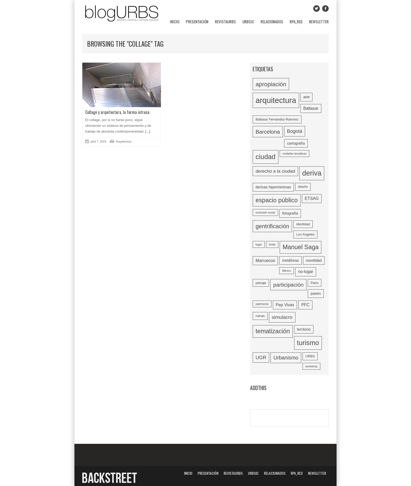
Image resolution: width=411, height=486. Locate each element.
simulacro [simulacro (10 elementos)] (282, 317)
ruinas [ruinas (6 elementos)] (260, 316)
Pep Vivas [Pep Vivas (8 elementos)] (285, 305)
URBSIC (248, 21)
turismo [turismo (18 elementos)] (308, 342)
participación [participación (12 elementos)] (288, 285)
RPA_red (296, 21)
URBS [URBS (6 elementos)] (310, 356)
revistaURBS (225, 21)
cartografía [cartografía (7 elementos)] (296, 143)
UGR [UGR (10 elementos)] (261, 357)
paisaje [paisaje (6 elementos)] (261, 283)
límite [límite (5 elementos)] (272, 244)
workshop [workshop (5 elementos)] (311, 366)
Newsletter (319, 21)
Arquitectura (123, 141)
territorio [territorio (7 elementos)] (304, 329)
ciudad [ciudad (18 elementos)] (265, 156)
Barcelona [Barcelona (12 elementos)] (268, 132)
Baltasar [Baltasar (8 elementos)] (310, 108)
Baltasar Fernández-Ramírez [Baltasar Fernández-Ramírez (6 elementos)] (277, 119)
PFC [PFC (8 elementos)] (305, 305)
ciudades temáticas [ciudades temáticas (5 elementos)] (294, 153)
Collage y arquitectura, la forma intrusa (117, 112)
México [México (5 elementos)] (286, 270)
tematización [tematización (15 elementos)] (273, 331)
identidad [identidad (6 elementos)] (303, 224)
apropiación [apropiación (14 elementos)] (271, 84)
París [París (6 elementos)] (314, 283)
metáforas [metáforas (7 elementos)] (290, 260)
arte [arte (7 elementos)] (306, 97)
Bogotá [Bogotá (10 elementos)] (294, 131)
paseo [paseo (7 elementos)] (316, 293)
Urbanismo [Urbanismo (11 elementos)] (285, 358)
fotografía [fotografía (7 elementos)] (290, 213)
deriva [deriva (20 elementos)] (311, 173)
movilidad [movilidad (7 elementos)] (314, 260)
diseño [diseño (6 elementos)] (303, 187)
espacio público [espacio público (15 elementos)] (277, 200)
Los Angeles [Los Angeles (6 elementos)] (305, 234)
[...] (147, 131)
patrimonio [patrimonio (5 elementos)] (262, 303)
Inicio (174, 21)
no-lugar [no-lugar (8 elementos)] (305, 271)
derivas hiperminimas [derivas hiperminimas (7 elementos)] (273, 187)
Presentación (197, 21)
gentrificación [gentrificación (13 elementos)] (272, 226)
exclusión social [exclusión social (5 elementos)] (265, 212)
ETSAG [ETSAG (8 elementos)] (312, 198)
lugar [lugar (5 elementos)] (259, 244)
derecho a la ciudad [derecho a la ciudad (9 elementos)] (275, 171)
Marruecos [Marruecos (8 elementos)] (265, 260)
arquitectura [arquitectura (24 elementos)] (276, 100)
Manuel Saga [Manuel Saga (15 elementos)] (300, 247)
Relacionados (272, 21)
